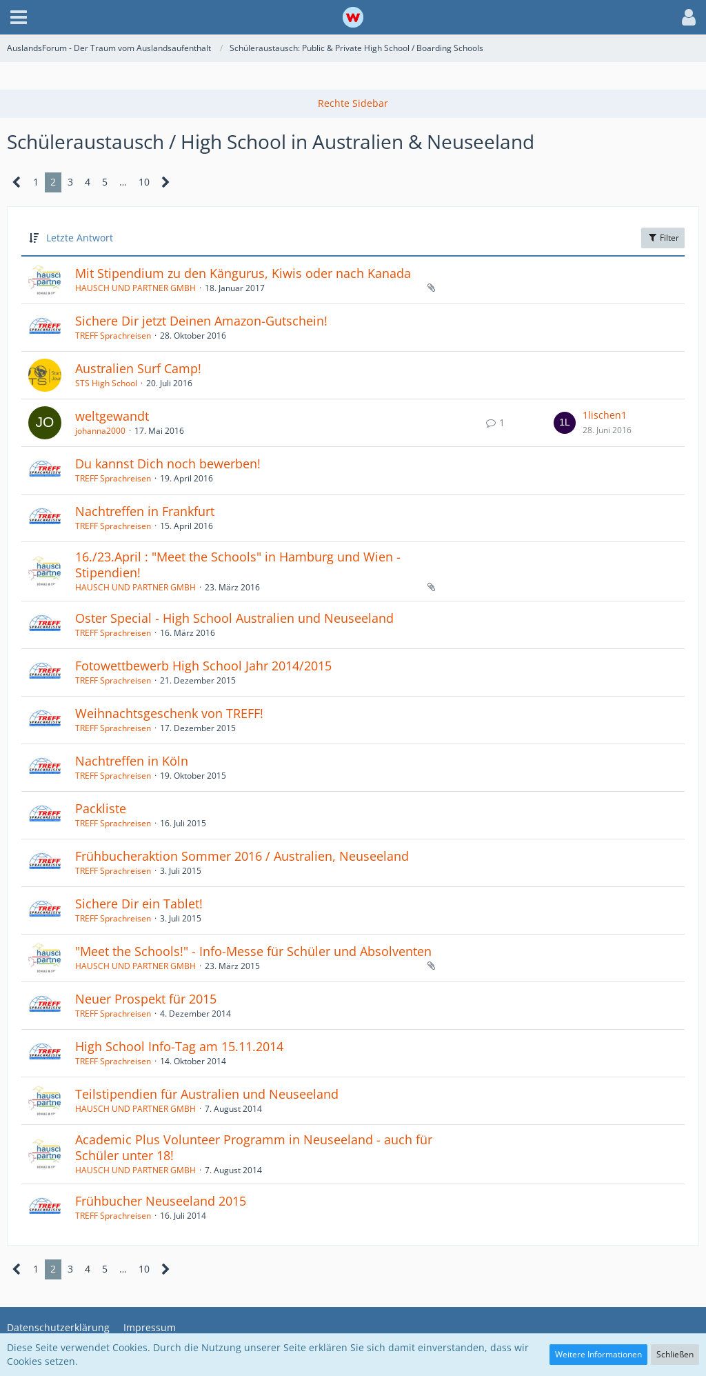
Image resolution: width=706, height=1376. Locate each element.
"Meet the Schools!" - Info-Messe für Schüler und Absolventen (253, 951)
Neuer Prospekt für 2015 (145, 998)
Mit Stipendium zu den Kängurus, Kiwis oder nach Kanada (243, 273)
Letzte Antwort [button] (79, 237)
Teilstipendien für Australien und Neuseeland (207, 1094)
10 (144, 181)
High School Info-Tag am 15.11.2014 (179, 1046)
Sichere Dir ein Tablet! (139, 903)
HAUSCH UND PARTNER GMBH (135, 288)
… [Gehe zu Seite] (123, 181)
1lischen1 (605, 414)
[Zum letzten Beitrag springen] (565, 423)
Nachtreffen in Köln (131, 760)
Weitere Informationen (598, 1354)
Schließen (675, 1354)
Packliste (100, 808)
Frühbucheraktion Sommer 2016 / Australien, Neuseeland (242, 856)
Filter (663, 237)
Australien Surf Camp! (138, 368)
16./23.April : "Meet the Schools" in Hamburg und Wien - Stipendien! (238, 564)
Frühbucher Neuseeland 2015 (160, 1201)
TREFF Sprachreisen (113, 335)
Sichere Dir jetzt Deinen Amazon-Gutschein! (201, 320)
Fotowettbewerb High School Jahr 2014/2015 (203, 665)
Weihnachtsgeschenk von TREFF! (169, 713)
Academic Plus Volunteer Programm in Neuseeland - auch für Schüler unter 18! (253, 1147)
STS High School (106, 383)
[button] (18, 17)
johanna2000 (100, 431)
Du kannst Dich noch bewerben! (168, 463)
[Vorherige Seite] (17, 182)
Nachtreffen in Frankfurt (144, 511)
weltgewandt (112, 416)
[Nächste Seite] (166, 182)
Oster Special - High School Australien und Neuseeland (234, 618)
